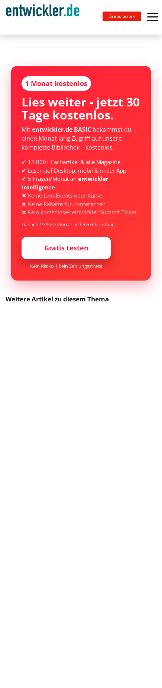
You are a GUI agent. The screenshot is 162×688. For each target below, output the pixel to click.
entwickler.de (43, 18)
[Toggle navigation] (45, 17)
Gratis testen (121, 16)
